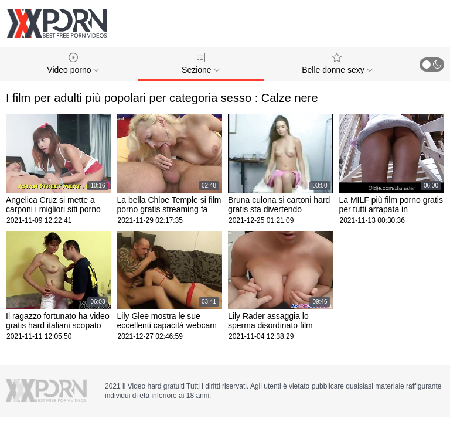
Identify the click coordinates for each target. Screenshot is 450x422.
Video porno (73, 63)
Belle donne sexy (337, 63)
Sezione (200, 63)
